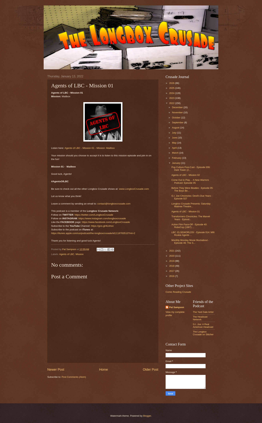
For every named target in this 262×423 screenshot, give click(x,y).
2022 (172, 103)
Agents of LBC (66, 254)
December (177, 107)
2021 (172, 250)
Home (103, 369)
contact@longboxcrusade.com (113, 203)
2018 (172, 265)
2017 (172, 271)
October (176, 117)
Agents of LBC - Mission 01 (185, 211)
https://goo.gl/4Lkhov (102, 226)
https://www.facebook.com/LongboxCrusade (106, 222)
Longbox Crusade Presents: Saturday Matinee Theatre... (191, 205)
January (176, 163)
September (178, 122)
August (176, 127)
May (174, 142)
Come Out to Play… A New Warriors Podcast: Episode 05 (190, 181)
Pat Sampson (176, 307)
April (174, 147)
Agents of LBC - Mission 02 (185, 175)
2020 (172, 255)
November (177, 112)
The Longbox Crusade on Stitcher (203, 333)
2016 (172, 276)
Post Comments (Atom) (74, 377)
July (174, 132)
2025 (172, 88)
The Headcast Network (200, 318)
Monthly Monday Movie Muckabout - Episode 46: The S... (190, 241)
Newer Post (55, 369)
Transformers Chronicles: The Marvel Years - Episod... (190, 218)
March (175, 152)
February (177, 158)
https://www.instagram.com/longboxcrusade (102, 218)
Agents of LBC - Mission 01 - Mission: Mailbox (90, 148)
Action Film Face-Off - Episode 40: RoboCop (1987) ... (189, 226)
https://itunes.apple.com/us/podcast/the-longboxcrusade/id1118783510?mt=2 (93, 233)
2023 (172, 98)
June (175, 137)
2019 (172, 261)
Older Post (150, 369)
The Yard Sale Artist (203, 312)
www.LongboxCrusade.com (134, 189)
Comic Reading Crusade (178, 292)
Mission (80, 254)
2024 (172, 93)
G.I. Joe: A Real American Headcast (203, 325)
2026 (172, 83)
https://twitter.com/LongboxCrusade (94, 214)
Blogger (147, 415)
